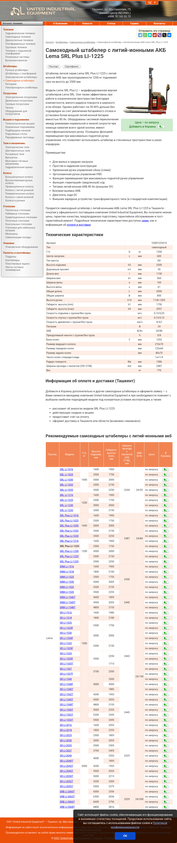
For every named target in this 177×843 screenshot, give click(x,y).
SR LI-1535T (66, 663)
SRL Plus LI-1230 (69, 551)
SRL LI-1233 (66, 510)
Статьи (111, 23)
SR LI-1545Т (66, 699)
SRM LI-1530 (67, 582)
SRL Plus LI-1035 (69, 536)
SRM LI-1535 (67, 592)
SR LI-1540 (66, 679)
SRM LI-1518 (67, 571)
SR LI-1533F (66, 648)
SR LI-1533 (66, 643)
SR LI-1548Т (66, 704)
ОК (125, 835)
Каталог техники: (13, 23)
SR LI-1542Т (66, 694)
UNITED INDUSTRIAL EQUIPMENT (38, 11)
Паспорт (54, 66)
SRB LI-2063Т (67, 796)
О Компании (60, 23)
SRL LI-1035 (66, 490)
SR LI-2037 (66, 750)
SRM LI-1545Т (67, 602)
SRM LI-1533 (67, 587)
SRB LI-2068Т (67, 807)
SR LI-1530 (66, 633)
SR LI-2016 (66, 725)
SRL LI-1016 (66, 469)
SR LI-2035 (66, 745)
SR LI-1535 (66, 653)
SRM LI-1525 (67, 577)
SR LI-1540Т (66, 689)
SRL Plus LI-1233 (69, 556)
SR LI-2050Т (66, 776)
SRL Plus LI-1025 (69, 520)
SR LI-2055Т (66, 786)
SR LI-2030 (66, 740)
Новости (87, 23)
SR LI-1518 (66, 617)
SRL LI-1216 (66, 495)
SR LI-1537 (66, 668)
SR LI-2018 (66, 730)
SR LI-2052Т (66, 781)
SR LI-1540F (66, 684)
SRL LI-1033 (66, 484)
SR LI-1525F (66, 628)
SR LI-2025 (66, 735)
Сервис (134, 23)
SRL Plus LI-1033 (69, 530)
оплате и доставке (79, 224)
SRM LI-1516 (67, 566)
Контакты (159, 23)
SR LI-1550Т (66, 709)
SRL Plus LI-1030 (69, 525)
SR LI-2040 (66, 755)
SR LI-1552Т (66, 714)
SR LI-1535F (66, 658)
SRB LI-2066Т (67, 801)
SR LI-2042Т (66, 766)
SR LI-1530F (66, 638)
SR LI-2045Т (66, 771)
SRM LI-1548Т (67, 607)
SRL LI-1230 (66, 505)
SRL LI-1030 (66, 479)
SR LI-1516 (66, 612)
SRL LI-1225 (66, 500)
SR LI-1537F (66, 674)
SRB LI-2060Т (67, 791)
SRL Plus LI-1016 (69, 515)
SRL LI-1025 (66, 474)
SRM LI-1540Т (67, 597)
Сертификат (72, 66)
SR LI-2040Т (66, 760)
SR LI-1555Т (66, 720)
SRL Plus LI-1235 (69, 561)
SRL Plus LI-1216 (69, 541)
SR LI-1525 (66, 622)
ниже (145, 220)
